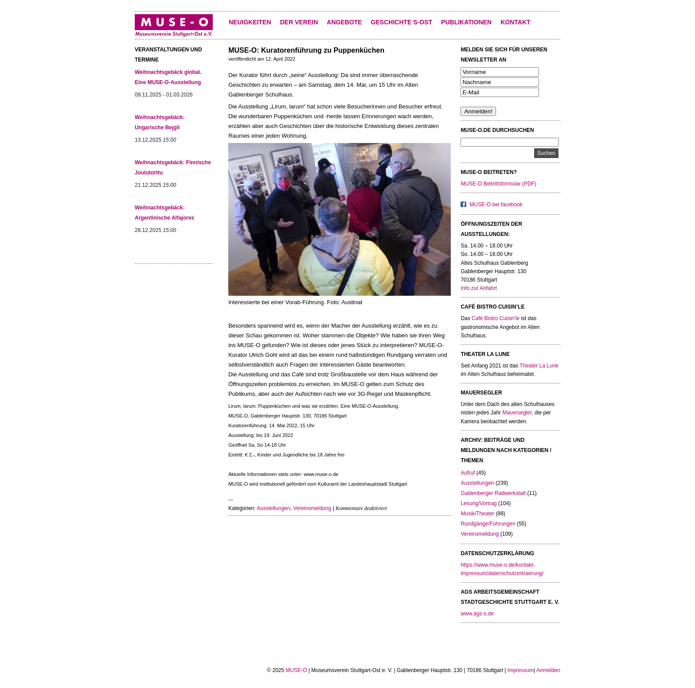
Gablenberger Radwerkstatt (493, 493)
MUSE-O (296, 670)
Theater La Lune (538, 366)
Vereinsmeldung (312, 508)
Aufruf (468, 473)
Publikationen (466, 22)
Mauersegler (516, 413)
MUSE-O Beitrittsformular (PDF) (498, 184)
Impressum (521, 670)
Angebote (344, 22)
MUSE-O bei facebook (495, 204)
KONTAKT (515, 22)
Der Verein (299, 22)
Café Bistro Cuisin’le (495, 318)
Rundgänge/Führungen (488, 524)
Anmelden (548, 670)
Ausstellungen (273, 508)
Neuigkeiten (250, 22)
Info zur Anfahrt (478, 288)
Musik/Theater (477, 513)
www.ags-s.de (477, 614)
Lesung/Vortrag (478, 503)
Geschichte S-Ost (401, 22)
